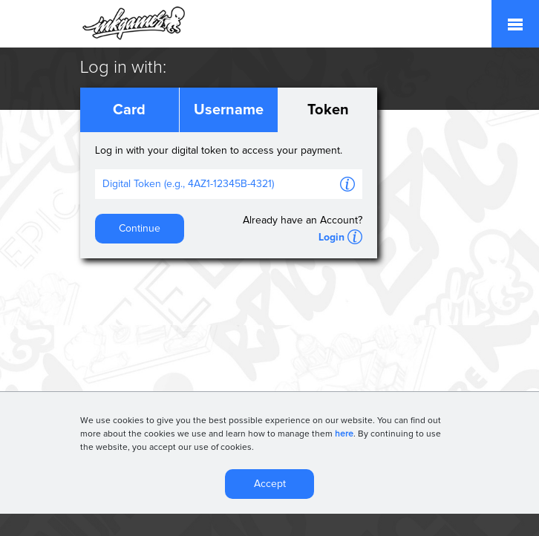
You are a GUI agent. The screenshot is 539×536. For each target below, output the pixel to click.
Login (331, 237)
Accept (270, 485)
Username (229, 109)
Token (328, 109)
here (344, 435)
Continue (139, 228)
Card (129, 109)
